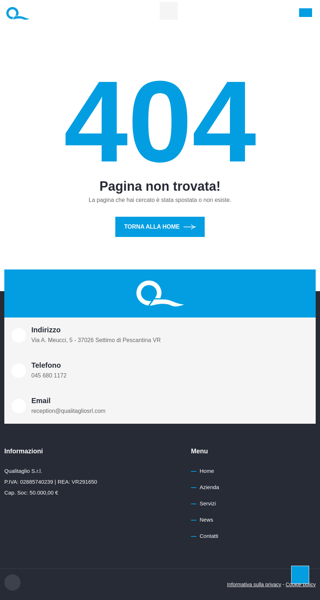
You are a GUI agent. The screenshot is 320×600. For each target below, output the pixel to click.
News (206, 520)
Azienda (209, 487)
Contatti (209, 536)
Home (207, 471)
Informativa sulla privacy (254, 584)
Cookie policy (301, 584)
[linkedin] (169, 11)
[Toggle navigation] (305, 12)
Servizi (208, 503)
